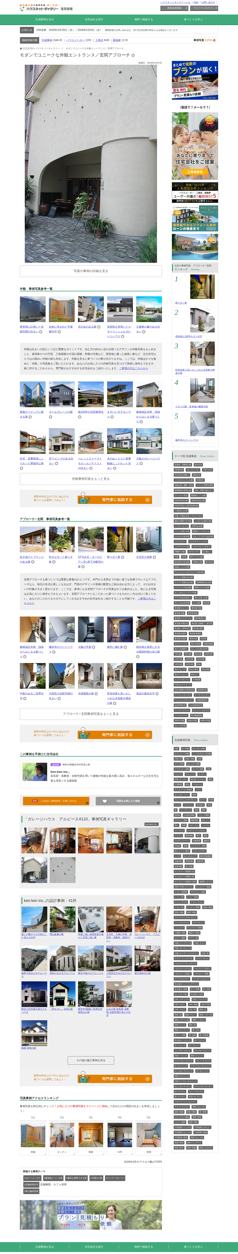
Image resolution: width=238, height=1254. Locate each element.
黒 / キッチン (180, 1097)
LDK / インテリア (200, 999)
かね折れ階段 (189, 815)
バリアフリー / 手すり (201, 547)
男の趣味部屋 (196, 715)
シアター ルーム (181, 526)
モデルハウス (193, 552)
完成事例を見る (44, 19)
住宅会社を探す (94, 19)
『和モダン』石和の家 (63, 1007)
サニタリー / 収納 (203, 887)
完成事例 (47, 40)
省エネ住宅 (195, 644)
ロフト (203, 800)
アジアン (178, 836)
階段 (204, 810)
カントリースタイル (201, 710)
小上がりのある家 (182, 536)
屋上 (176, 825)
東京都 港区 (198, 628)
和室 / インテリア (194, 1143)
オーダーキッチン (202, 695)
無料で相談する (144, 19)
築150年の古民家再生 (91, 412)
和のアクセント (181, 674)
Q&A (195, 2)
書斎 (205, 836)
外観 (176, 749)
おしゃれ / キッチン (183, 1086)
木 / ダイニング (202, 1071)
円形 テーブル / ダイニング (186, 1081)
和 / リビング (199, 1040)
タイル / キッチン (182, 1107)
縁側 (196, 810)
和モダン (194, 674)
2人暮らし (207, 552)
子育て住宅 (207, 470)
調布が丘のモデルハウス (63, 972)
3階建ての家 (180, 552)
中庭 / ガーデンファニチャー (186, 953)
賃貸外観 (178, 866)
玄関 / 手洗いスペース (184, 887)
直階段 (177, 815)
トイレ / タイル (197, 902)
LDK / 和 (192, 1010)
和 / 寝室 (202, 1112)
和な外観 (205, 669)
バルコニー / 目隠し (183, 974)
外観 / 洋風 (189, 759)
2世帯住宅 (179, 470)
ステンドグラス (199, 851)
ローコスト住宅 (181, 495)
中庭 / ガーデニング (183, 948)
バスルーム (197, 784)
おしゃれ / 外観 (199, 749)
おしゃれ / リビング (202, 1050)
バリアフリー (180, 541)
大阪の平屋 (84, 647)
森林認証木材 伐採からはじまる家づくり (148, 417)
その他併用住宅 (195, 705)
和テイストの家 (196, 557)
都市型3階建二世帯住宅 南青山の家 (91, 1009)
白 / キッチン (180, 1091)
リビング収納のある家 (184, 577)
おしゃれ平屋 (180, 726)
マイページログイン (204, 8)
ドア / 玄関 (179, 764)
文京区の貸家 (144, 557)
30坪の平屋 (192, 720)
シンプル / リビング (183, 1050)
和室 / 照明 (179, 1143)
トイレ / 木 (179, 907)
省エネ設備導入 (181, 649)
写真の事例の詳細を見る (91, 271)
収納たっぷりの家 (182, 567)
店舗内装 (178, 861)
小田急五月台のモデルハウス (119, 973)
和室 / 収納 (191, 1148)
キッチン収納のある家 (184, 582)
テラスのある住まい (183, 598)
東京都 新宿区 (195, 634)
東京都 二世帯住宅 (182, 628)
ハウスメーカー (75, 40)
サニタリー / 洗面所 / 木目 (185, 882)
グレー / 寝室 (180, 1122)
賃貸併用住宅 (180, 705)
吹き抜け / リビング (183, 1040)
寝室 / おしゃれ (199, 1107)
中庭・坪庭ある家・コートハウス (188, 516)
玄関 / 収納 (207, 907)
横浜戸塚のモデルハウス (91, 972)
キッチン (202, 774)
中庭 (211, 800)
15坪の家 (189, 664)
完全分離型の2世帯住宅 (184, 690)
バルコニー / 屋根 (201, 974)
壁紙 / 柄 (192, 1025)
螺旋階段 (194, 820)
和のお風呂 (193, 669)
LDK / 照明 (193, 1004)
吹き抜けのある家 (182, 562)
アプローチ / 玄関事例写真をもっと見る (91, 714)
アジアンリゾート (182, 710)
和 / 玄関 (206, 989)
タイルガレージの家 (61, 412)
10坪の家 (208, 654)
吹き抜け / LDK (197, 994)
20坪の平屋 (205, 720)
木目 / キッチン (195, 1097)
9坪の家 (198, 654)
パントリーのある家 (183, 587)
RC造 (184, 557)
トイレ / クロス (181, 902)
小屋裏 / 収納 (180, 933)
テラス (177, 805)
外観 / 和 (178, 759)
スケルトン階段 (181, 820)
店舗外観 (200, 861)
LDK (208, 769)
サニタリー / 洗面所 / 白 (184, 871)
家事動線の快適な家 (183, 490)
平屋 (176, 557)
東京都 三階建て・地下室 (202, 623)
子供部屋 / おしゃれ (183, 1132)
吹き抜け (200, 805)
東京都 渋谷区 (180, 639)
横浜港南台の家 (147, 972)
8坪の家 (188, 654)
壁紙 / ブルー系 (205, 1015)
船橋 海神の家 (34, 1046)
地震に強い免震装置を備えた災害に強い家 (91, 934)
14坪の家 (178, 664)
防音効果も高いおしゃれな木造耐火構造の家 (119, 698)
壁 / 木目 (196, 1030)
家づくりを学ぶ (193, 19)
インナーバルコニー (201, 979)
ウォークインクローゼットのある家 (189, 572)
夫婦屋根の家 (86, 693)
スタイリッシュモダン (196, 830)
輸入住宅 (209, 562)
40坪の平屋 (179, 720)
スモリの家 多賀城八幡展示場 (191, 406)
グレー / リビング (203, 1061)
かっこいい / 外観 (182, 754)
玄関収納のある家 (204, 582)
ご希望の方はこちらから (133, 368)
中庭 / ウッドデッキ (183, 943)
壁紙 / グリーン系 (182, 1020)
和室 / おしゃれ (197, 1137)
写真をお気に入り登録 (128, 801)
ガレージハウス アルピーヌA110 (147, 934)
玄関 (199, 759)
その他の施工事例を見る (90, 1060)
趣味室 (206, 841)
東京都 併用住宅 (181, 623)
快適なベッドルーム (201, 531)
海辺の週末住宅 (145, 693)
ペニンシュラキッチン (184, 700)
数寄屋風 (189, 836)
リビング (178, 774)
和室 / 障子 (179, 1148)
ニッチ (177, 856)
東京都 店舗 (179, 613)
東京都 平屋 (196, 608)
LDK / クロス (180, 1010)
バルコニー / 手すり (202, 969)
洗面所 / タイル (205, 882)
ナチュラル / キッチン (203, 1086)
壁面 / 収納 (179, 912)
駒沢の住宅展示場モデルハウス (34, 1009)
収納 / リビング (181, 1056)
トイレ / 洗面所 (181, 892)
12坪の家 (200, 659)
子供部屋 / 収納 (200, 1132)
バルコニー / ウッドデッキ (185, 963)
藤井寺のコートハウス (186, 440)
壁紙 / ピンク (180, 1025)
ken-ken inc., (60, 771)
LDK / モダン (180, 1004)
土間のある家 (197, 526)
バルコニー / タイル (183, 969)
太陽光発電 (208, 644)
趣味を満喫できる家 (183, 521)
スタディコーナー (182, 841)
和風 (184, 825)
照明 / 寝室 (197, 1117)
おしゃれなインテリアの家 (186, 593)
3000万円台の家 (181, 500)
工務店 (99, 40)
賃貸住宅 (196, 475)
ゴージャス (179, 830)
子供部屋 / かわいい (202, 1127)
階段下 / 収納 (194, 933)
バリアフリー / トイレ (198, 541)
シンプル (205, 825)
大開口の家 (197, 562)
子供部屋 (196, 680)
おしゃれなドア (190, 856)
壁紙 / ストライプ (182, 1030)
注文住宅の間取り (182, 475)
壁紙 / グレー (190, 1015)
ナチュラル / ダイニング (200, 1066)
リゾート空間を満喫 (205, 485)
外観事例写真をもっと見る (91, 479)
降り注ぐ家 (113, 557)
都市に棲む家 (115, 647)
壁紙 (185, 846)
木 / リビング (194, 1045)
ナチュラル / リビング (184, 1061)
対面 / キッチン (181, 779)
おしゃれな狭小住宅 (199, 649)
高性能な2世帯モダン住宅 (188, 336)
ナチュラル (193, 825)
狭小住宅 (198, 465)
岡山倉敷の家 (63, 933)
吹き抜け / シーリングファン (186, 984)
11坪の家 (178, 659)
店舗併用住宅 (202, 700)
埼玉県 (203, 639)
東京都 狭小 (200, 618)
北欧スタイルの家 (202, 587)
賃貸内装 (189, 861)
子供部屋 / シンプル (183, 1127)
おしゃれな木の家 (182, 603)
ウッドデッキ (185, 810)
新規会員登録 (174, 8)
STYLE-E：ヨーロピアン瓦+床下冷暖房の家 (90, 562)
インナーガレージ (182, 680)
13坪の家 (189, 659)
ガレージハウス (193, 470)
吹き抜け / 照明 (181, 989)
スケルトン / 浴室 (198, 892)
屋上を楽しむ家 (201, 598)
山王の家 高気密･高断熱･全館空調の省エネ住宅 (119, 1011)
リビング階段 (203, 815)
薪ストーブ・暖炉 (182, 851)
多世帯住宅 (202, 690)
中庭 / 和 (205, 953)
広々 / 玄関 (195, 989)
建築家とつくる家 (198, 495)
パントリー (179, 928)
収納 (194, 795)
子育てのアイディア (183, 685)
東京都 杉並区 (180, 634)
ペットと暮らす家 (182, 531)
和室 (199, 664)
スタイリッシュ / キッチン (185, 1102)
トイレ (198, 789)
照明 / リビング (197, 1056)
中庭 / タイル (199, 943)
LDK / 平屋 (205, 1004)
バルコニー (188, 805)
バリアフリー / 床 (182, 547)
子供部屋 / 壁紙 (181, 1137)
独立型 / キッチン (198, 779)
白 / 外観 (185, 749)
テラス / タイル (202, 958)
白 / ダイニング (181, 1066)
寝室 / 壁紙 (191, 1112)
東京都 (206, 603)
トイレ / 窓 (179, 897)
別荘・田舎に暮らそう (204, 490)
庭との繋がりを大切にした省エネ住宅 (34, 934)
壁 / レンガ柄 (180, 1035)
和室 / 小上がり (205, 1148)
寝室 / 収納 (191, 912)
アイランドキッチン (183, 695)
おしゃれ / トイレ (182, 795)
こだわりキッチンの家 (184, 480)
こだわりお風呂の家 (203, 521)
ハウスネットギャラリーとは (175, 2)
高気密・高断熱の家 (183, 465)
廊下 (198, 836)
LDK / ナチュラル (182, 999)
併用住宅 (200, 480)
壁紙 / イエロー (199, 1020)
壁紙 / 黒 (178, 1015)
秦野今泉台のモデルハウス (34, 973)
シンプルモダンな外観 (202, 754)
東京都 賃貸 (193, 613)
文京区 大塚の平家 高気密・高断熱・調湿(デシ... (119, 936)
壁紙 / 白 (202, 1010)
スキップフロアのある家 (203, 536)
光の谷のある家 (87, 326)
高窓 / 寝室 (193, 1122)
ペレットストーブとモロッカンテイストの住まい (90, 463)
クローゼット (198, 923)
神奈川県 (193, 639)
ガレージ (205, 820)
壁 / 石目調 (203, 1035)
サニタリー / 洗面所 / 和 (184, 876)
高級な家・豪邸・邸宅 (184, 485)
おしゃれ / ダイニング (184, 1071)
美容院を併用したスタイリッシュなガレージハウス (119, 331)
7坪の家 (178, 654)
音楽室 (177, 846)
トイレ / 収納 (192, 897)
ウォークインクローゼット (186, 800)
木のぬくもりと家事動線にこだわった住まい (119, 463)
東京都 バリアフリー (183, 618)
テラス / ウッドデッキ (184, 958)
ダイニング (190, 774)
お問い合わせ (208, 2)
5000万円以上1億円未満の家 (186, 506)
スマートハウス (181, 644)
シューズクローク (182, 923)
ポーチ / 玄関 (198, 769)
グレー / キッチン (196, 1091)
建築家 (117, 40)
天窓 (209, 805)
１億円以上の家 (181, 511)
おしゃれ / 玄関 (193, 764)
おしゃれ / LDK (181, 994)
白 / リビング (180, 1045)
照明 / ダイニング (182, 1076)
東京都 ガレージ (181, 608)
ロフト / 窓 (193, 938)
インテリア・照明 (198, 846)
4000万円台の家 (197, 500)
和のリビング (180, 669)
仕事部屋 (196, 841)
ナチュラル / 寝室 (182, 1117)
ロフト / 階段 (180, 938)
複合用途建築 (205, 856)
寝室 (210, 779)
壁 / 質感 (192, 1035)
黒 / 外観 (189, 866)
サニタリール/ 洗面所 (183, 789)
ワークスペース (181, 715)
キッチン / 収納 (193, 907)
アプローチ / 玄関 (182, 769)
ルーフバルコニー (182, 979)
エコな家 (196, 603)
